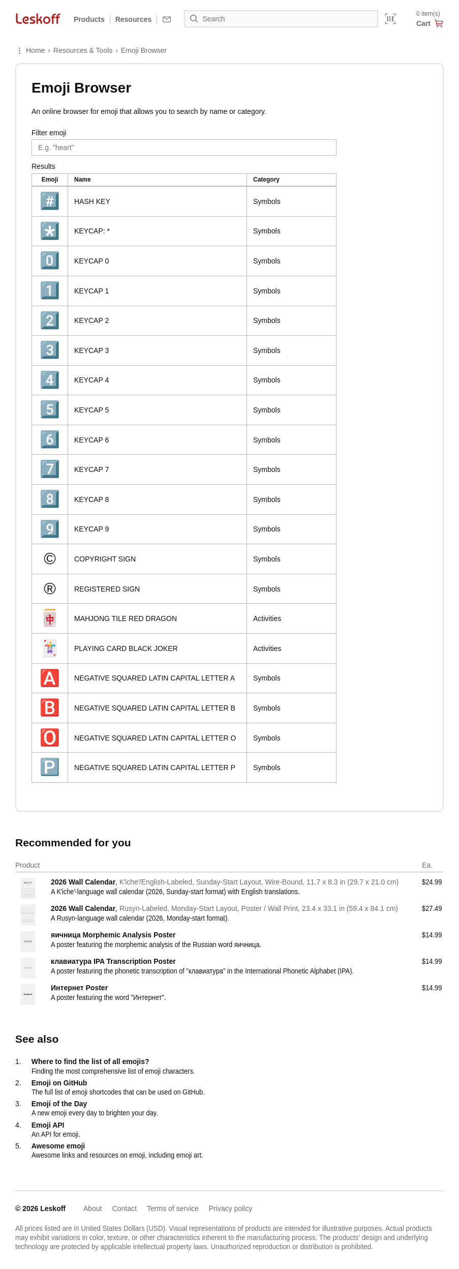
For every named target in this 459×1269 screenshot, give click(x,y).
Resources (133, 19)
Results (43, 166)
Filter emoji (49, 133)
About (92, 1208)
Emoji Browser (144, 50)
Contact (124, 1208)
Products (89, 19)
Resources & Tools (82, 50)
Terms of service (173, 1208)
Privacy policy (231, 1208)
